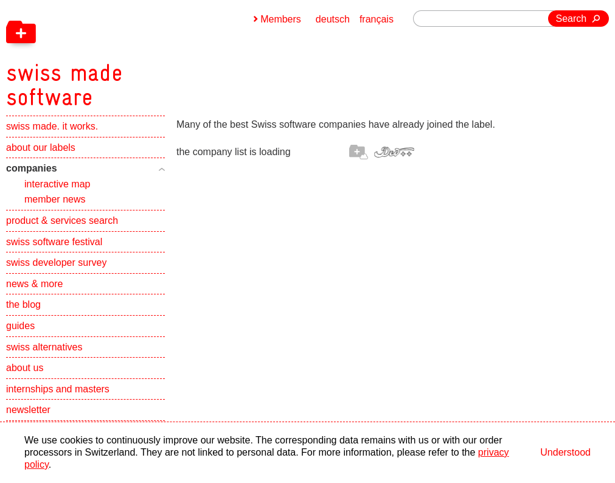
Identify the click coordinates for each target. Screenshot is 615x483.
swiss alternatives (44, 347)
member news (54, 199)
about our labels (40, 147)
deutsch (333, 19)
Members (280, 19)
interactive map (57, 184)
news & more (34, 284)
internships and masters (57, 389)
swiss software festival (54, 242)
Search (571, 18)
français (377, 19)
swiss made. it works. (52, 126)
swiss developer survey (56, 262)
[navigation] (127, 54)
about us (24, 368)
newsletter (28, 410)
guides (20, 326)
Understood (565, 452)
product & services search (62, 220)
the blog (23, 304)
